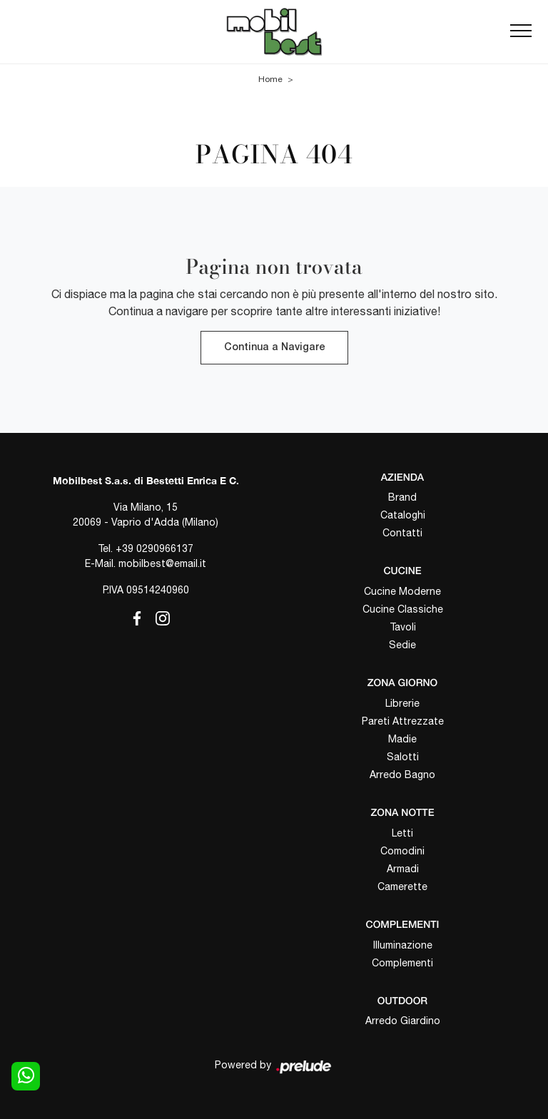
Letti (402, 833)
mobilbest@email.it (162, 563)
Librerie (402, 703)
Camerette (402, 886)
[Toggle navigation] (521, 31)
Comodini (402, 851)
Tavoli (403, 627)
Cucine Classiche (402, 609)
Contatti (402, 532)
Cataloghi (402, 515)
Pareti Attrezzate (403, 721)
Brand (402, 497)
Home (270, 79)
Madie (402, 739)
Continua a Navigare (274, 347)
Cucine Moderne (402, 591)
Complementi (402, 963)
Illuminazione (402, 945)
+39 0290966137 (154, 548)
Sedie (402, 644)
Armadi (403, 868)
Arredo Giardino (402, 1020)
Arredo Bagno (402, 774)
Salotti (403, 756)
